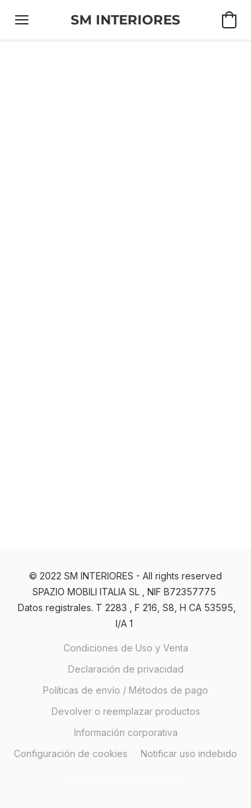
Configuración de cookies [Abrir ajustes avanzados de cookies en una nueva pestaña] (70, 753)
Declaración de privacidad (126, 669)
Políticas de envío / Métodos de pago (125, 690)
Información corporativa (126, 732)
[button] (125, 20)
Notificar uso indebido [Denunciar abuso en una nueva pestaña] (189, 753)
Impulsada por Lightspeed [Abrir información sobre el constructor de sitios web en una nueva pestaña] (125, 779)
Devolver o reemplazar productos (126, 711)
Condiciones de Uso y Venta (125, 647)
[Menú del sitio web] (21, 19)
